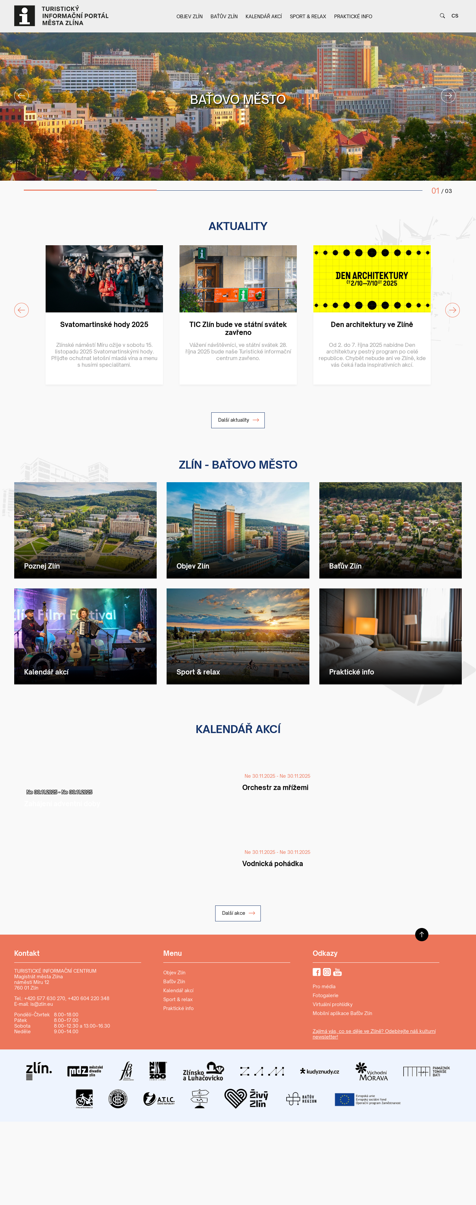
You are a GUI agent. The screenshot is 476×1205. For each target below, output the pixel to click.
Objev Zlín (190, 16)
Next (444, 91)
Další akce (239, 913)
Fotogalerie (325, 995)
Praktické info (353, 16)
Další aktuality (238, 420)
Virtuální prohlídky (333, 1004)
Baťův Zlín (224, 16)
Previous (17, 91)
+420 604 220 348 (88, 998)
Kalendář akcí (264, 16)
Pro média (324, 986)
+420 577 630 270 (44, 998)
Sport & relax (308, 16)
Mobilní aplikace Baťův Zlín (342, 1013)
